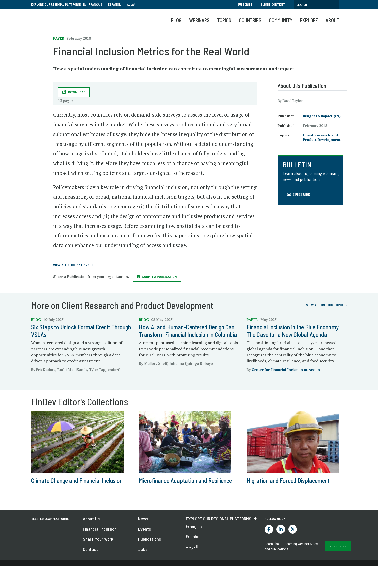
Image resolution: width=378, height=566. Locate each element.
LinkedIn (280, 529)
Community (280, 20)
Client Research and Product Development (322, 137)
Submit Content (273, 4)
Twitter (292, 529)
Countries (250, 20)
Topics (224, 20)
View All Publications (71, 265)
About (332, 20)
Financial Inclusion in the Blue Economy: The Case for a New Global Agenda (293, 330)
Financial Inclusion (100, 529)
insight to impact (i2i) (322, 115)
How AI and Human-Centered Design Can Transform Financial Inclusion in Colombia (188, 330)
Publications (149, 539)
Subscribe (244, 4)
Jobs (142, 549)
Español (114, 4)
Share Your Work (98, 539)
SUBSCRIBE (337, 546)
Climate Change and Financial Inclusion (77, 480)
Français (95, 4)
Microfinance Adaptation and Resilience (185, 480)
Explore (309, 20)
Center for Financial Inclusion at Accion (286, 369)
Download (77, 92)
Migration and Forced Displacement (288, 480)
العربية (131, 4)
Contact (90, 549)
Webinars (199, 20)
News (143, 518)
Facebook (269, 529)
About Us (91, 518)
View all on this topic (324, 304)
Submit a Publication (159, 276)
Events (144, 529)
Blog (176, 20)
